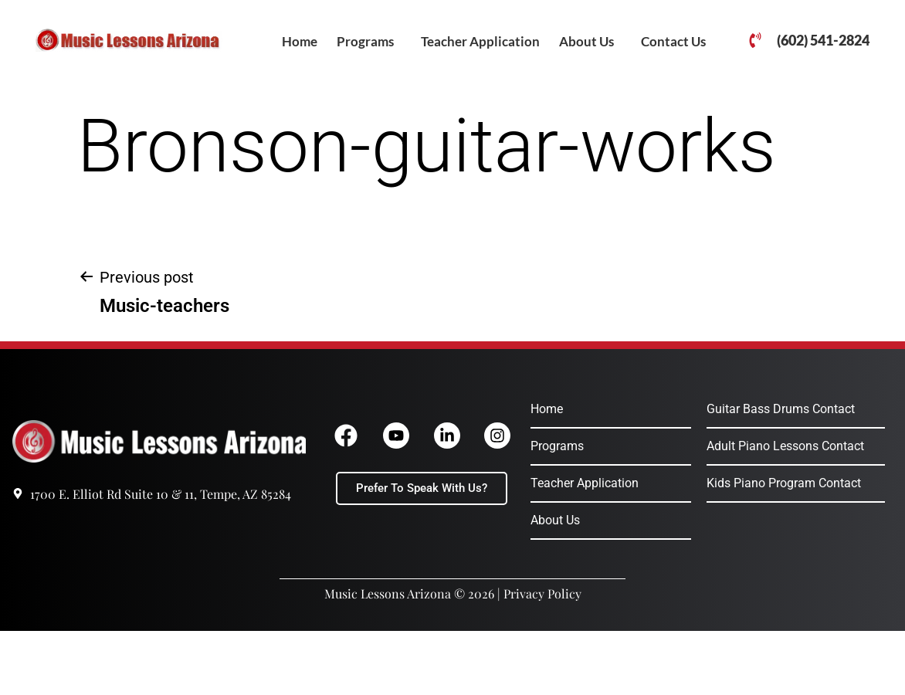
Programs (365, 41)
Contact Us (673, 41)
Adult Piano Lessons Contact (785, 446)
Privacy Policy (542, 593)
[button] (369, 41)
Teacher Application (480, 41)
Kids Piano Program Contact (784, 483)
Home (299, 41)
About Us (586, 41)
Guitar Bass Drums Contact (781, 409)
